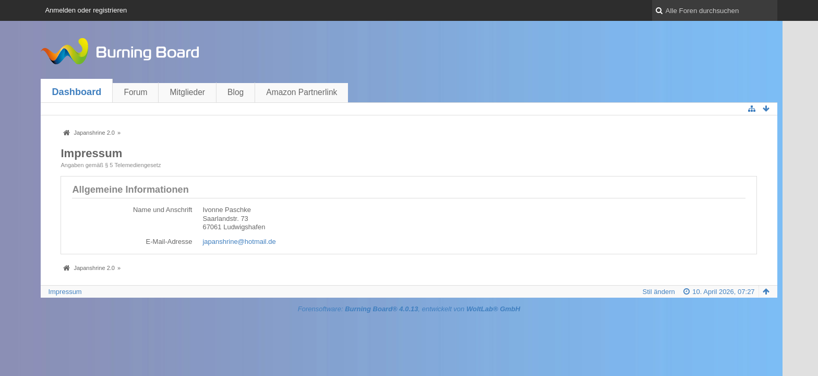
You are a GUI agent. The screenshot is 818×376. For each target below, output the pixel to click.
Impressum (64, 292)
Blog (235, 92)
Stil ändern (659, 292)
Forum (135, 92)
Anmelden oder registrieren (86, 10)
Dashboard (76, 92)
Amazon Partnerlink (301, 92)
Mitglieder (187, 92)
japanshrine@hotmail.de (238, 241)
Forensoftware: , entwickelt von (409, 309)
